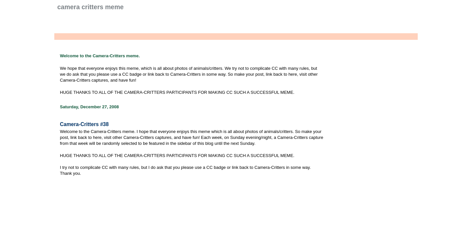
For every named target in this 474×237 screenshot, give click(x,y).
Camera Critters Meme (90, 7)
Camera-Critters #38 (84, 124)
